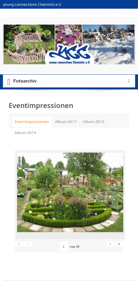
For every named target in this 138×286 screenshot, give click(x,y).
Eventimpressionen (32, 121)
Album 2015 (93, 121)
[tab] (32, 121)
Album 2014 (25, 132)
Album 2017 (66, 121)
